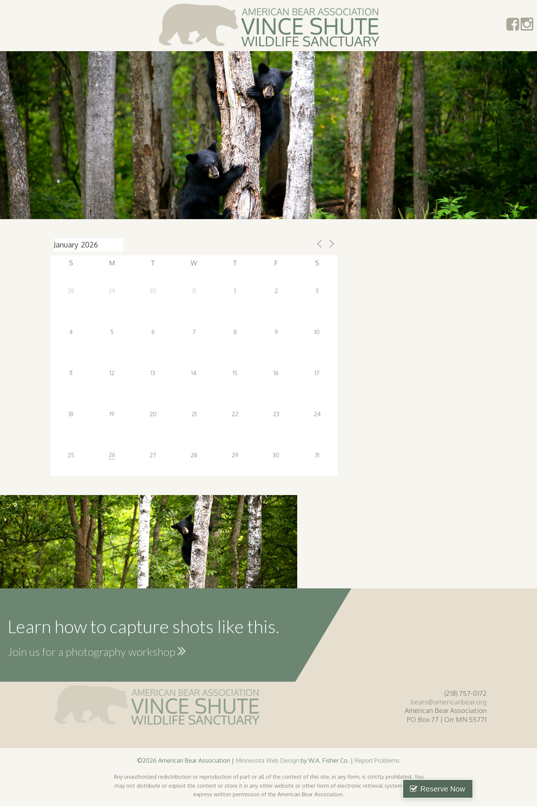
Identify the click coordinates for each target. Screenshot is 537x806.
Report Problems (377, 760)
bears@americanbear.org (449, 702)
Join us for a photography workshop (96, 650)
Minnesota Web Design (267, 760)
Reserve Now (499, 789)
